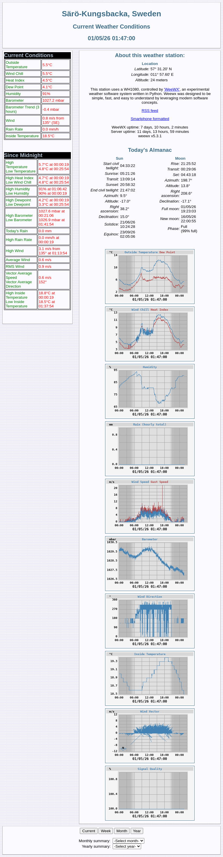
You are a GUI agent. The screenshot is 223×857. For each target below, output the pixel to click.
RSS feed (150, 110)
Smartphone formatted (150, 119)
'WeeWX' (172, 89)
